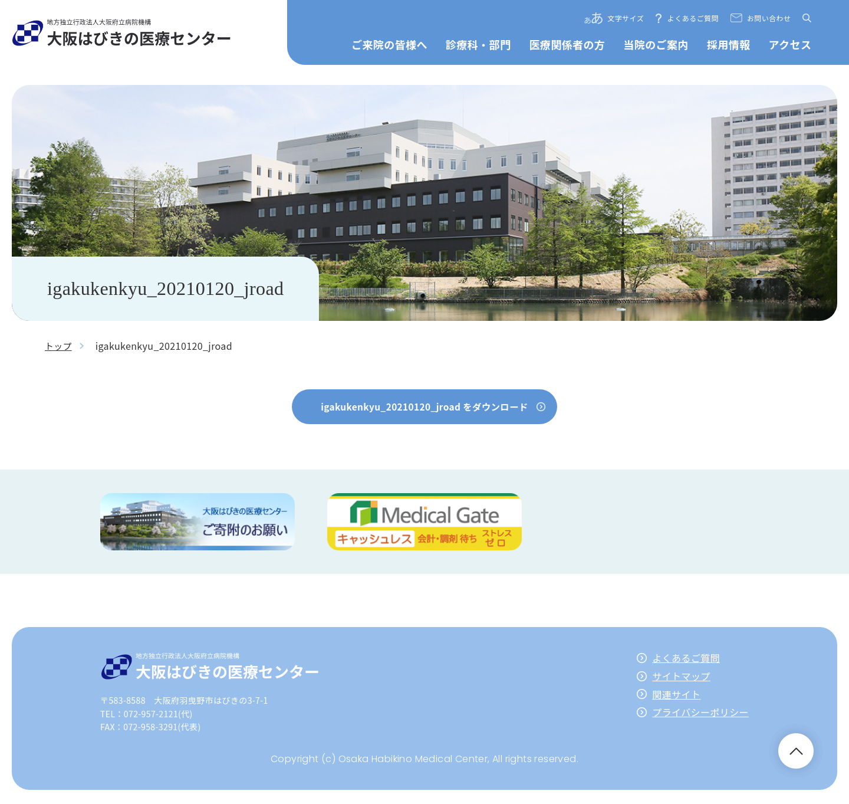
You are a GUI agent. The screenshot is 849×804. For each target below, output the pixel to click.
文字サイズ (625, 18)
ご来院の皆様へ (389, 44)
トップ (59, 346)
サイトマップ (681, 678)
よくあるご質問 (693, 18)
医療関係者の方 (567, 44)
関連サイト (676, 696)
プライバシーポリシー (700, 714)
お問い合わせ (769, 18)
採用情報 (729, 44)
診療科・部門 (478, 44)
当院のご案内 (655, 44)
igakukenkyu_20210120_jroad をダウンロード (424, 406)
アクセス (790, 44)
